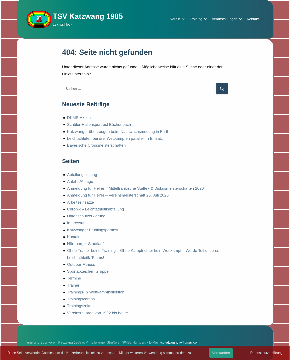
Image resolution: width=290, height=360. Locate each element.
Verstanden (221, 353)
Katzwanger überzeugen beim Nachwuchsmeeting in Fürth (118, 131)
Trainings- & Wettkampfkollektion (96, 292)
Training (197, 19)
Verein (176, 19)
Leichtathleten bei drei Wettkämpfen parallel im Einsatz (115, 138)
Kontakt (254, 19)
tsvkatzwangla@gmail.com (180, 342)
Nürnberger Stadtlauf (85, 243)
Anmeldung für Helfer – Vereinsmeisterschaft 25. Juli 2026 (118, 195)
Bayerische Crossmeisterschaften (96, 145)
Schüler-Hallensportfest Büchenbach (99, 124)
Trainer (73, 285)
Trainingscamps (81, 299)
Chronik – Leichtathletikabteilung (95, 209)
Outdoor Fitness (81, 264)
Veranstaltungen (226, 19)
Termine (74, 278)
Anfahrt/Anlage (80, 181)
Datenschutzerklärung (86, 216)
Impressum (77, 223)
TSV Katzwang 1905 (88, 16)
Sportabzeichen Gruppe (88, 271)
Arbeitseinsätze (80, 202)
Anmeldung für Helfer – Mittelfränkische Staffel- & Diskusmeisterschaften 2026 (135, 188)
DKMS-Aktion (79, 117)
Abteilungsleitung (82, 174)
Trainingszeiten (80, 306)
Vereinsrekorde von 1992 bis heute (97, 313)
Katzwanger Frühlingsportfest (92, 230)
